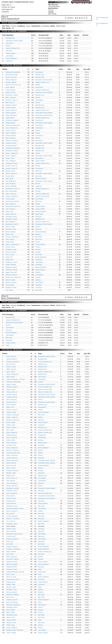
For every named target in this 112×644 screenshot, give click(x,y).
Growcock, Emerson (12, 125)
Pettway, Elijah (10, 435)
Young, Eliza (9, 176)
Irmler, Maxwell (11, 503)
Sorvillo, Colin (10, 498)
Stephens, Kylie (10, 105)
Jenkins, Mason (11, 458)
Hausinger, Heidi (11, 219)
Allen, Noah (10, 480)
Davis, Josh (10, 372)
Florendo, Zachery (12, 361)
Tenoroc (37, 226)
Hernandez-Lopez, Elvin (13, 534)
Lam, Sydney (10, 209)
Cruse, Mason (10, 442)
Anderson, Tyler (11, 491)
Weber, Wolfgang (11, 374)
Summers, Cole (11, 445)
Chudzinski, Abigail (11, 120)
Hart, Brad (9, 544)
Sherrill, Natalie (10, 280)
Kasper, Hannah (11, 110)
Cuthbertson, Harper (12, 148)
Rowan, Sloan (10, 427)
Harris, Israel (10, 574)
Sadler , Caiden (11, 417)
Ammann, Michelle (11, 237)
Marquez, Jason (11, 622)
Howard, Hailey (10, 82)
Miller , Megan (10, 97)
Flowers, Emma (10, 77)
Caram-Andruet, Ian (12, 453)
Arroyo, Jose (10, 536)
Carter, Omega (11, 483)
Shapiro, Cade (10, 584)
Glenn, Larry (10, 468)
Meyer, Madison (11, 232)
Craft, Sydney (10, 183)
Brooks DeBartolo (11, 58)
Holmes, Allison (10, 173)
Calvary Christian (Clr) (13, 48)
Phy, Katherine (10, 181)
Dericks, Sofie (10, 92)
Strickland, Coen (11, 589)
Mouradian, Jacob (11, 488)
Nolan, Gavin (10, 463)
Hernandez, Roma (11, 216)
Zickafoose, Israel (11, 506)
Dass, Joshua (10, 531)
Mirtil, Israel (9, 377)
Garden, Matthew (11, 627)
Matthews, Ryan (11, 387)
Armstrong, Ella (10, 145)
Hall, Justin (9, 513)
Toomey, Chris (11, 392)
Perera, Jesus (10, 478)
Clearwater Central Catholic (14, 40)
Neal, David (10, 496)
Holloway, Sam (11, 501)
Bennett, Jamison (11, 592)
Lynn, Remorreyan (12, 602)
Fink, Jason (9, 521)
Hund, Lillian (9, 87)
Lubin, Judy (9, 254)
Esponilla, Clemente (12, 382)
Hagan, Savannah (11, 272)
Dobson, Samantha (12, 244)
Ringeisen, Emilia (11, 287)
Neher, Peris (9, 234)
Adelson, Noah (11, 529)
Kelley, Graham (11, 620)
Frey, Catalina (10, 161)
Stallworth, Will (11, 567)
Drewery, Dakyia (11, 275)
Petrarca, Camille (11, 140)
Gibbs (7, 345)
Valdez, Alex (10, 389)
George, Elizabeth (11, 196)
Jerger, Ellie (9, 118)
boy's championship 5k (102, 24)
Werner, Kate (10, 171)
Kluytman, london (11, 569)
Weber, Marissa (10, 80)
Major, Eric (9, 407)
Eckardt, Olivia (10, 113)
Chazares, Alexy (11, 546)
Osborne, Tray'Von (12, 518)
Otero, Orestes (11, 437)
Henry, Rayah (10, 285)
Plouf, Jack (9, 541)
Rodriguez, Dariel (11, 607)
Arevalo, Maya (10, 135)
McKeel (8, 46)
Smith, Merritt (10, 90)
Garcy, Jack (10, 422)
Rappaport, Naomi (11, 267)
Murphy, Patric (10, 402)
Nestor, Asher (10, 612)
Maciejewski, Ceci (11, 224)
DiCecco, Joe (10, 577)
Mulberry (38, 234)
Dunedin (37, 191)
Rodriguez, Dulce (11, 249)
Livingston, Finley (11, 163)
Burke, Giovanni (11, 455)
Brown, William (11, 432)
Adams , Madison (11, 153)
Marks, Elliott (10, 551)
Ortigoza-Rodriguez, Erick (14, 572)
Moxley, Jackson (11, 485)
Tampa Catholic (11, 53)
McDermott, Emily (11, 95)
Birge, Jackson (11, 556)
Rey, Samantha (10, 191)
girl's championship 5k (102, 18)
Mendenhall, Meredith (12, 206)
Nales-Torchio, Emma (12, 85)
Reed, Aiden (10, 597)
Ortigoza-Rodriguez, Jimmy (14, 379)
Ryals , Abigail (10, 133)
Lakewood (9, 61)
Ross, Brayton (10, 610)
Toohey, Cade (10, 412)
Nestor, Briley (10, 242)
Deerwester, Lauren (12, 188)
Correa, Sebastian (12, 516)
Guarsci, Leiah (10, 226)
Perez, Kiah (9, 239)
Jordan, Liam (10, 366)
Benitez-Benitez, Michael (14, 630)
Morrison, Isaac (11, 409)
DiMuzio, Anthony (11, 415)
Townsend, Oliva (11, 270)
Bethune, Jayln (11, 587)
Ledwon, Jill (9, 158)
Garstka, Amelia (11, 168)
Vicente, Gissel (10, 247)
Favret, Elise (9, 199)
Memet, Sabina (10, 186)
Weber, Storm (10, 369)
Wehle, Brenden (11, 564)
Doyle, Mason (10, 404)
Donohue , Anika (11, 100)
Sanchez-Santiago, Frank (14, 508)
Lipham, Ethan (10, 359)
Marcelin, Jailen (11, 473)
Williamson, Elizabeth (12, 72)
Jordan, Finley (10, 107)
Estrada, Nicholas (11, 562)
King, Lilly (9, 178)
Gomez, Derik (10, 440)
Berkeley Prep (10, 38)
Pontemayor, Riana (12, 201)
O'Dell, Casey (10, 625)
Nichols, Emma (10, 282)
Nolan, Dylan (10, 356)
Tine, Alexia (9, 290)
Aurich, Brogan (11, 493)
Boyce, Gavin (10, 465)
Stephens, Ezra (11, 599)
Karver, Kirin (10, 364)
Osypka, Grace (10, 143)
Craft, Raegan (10, 204)
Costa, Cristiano (11, 632)
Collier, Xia (9, 257)
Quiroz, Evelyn (10, 214)
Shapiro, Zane (10, 425)
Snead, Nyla (9, 259)
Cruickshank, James (12, 579)
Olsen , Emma (10, 194)
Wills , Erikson (10, 399)
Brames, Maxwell (11, 460)
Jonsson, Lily (10, 130)
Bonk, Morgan (10, 221)
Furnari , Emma (11, 166)
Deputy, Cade (10, 384)
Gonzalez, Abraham (12, 605)
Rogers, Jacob (10, 582)
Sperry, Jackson (11, 448)
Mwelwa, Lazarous (12, 420)
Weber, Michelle (11, 115)
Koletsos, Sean (11, 394)
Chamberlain (10, 327)
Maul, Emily (9, 102)
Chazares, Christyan (12, 549)
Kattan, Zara (9, 211)
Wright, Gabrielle (11, 264)
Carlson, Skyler (10, 156)
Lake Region (10, 56)
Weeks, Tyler (10, 617)
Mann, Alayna (10, 138)
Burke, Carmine (11, 511)
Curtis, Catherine (11, 128)
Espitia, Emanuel (11, 539)
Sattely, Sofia (10, 123)
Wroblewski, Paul (11, 615)
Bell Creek (9, 51)
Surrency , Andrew (12, 450)
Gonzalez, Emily (11, 229)
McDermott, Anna (11, 74)
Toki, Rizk (9, 554)
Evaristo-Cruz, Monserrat (13, 277)
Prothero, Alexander (12, 470)
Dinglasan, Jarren (11, 524)
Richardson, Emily (11, 150)
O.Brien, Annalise (11, 252)
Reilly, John (9, 475)
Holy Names (9, 43)
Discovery (38, 216)
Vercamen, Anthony (12, 559)
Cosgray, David (11, 397)
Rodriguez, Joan (11, 262)
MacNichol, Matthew (12, 594)
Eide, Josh (9, 430)
